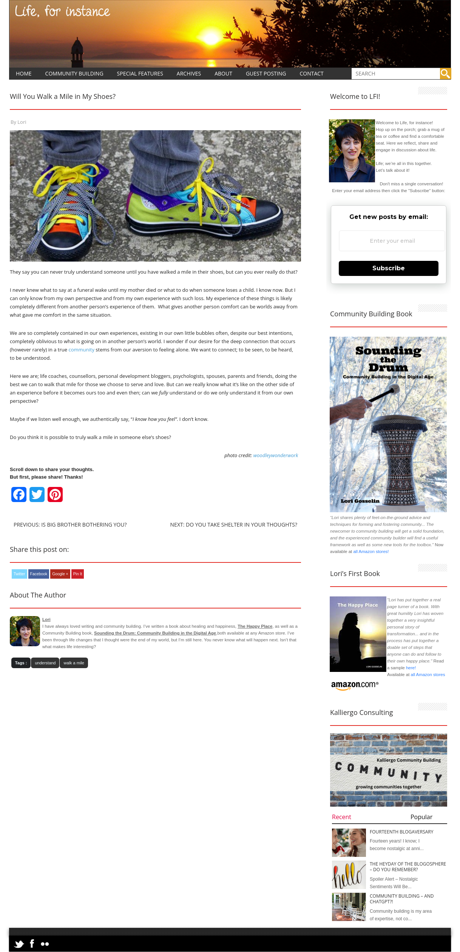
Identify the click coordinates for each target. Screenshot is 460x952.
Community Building (74, 73)
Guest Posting (266, 73)
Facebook (39, 574)
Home (24, 73)
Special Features (140, 73)
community (81, 349)
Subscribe (388, 268)
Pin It (77, 574)
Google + (60, 574)
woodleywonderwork (275, 455)
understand (45, 663)
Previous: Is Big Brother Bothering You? (70, 524)
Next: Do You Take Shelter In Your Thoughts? (233, 524)
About (223, 73)
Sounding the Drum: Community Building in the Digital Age (155, 633)
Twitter (19, 574)
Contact (311, 73)
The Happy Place (255, 626)
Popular (421, 817)
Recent (341, 817)
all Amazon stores (427, 674)
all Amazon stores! (371, 551)
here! (411, 667)
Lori (21, 122)
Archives (189, 73)
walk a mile (73, 663)
